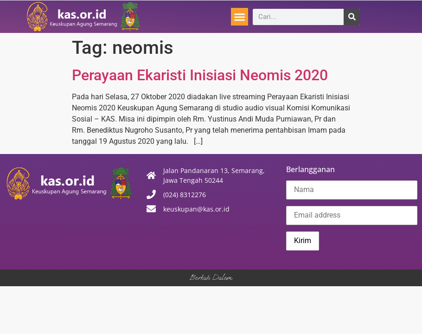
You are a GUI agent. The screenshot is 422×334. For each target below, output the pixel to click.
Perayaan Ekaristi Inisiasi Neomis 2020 (200, 75)
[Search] (352, 17)
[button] (240, 17)
